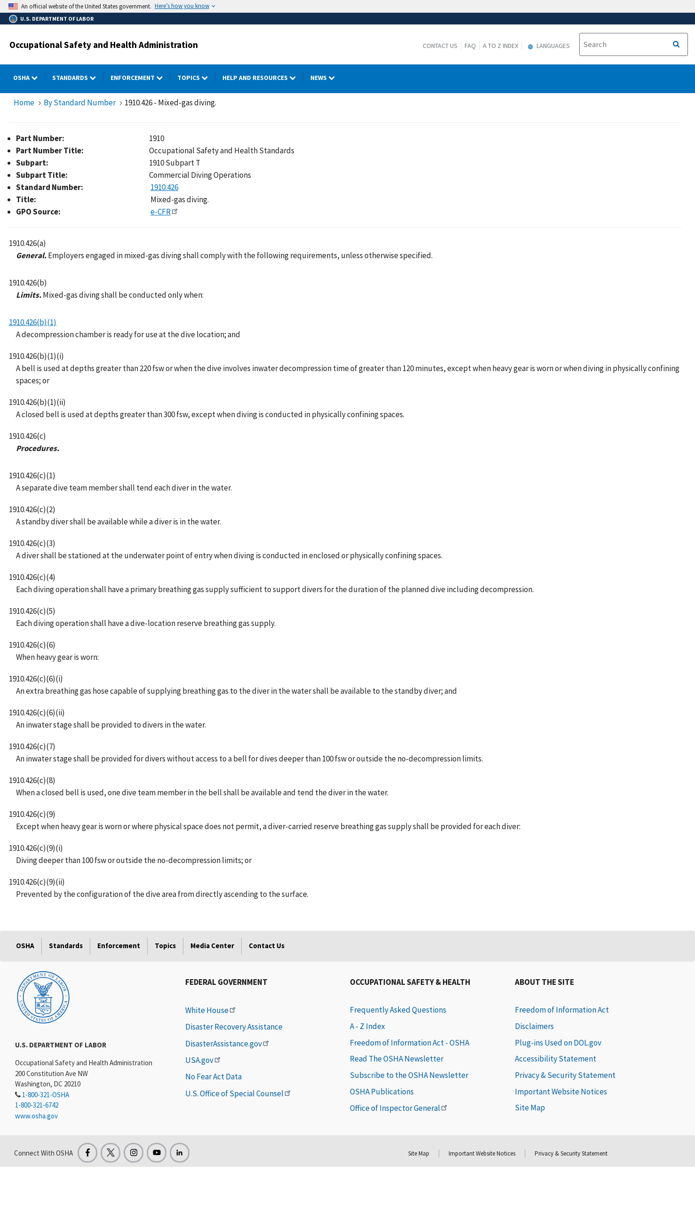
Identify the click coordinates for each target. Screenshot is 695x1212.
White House (211, 1010)
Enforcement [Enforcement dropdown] (140, 77)
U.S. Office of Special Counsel (238, 1093)
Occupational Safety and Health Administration (103, 44)
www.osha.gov (36, 1115)
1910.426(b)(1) (32, 322)
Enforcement (118, 945)
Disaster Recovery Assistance (234, 1027)
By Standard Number (80, 102)
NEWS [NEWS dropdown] (326, 77)
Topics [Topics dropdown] (196, 77)
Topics (165, 945)
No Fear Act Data (213, 1076)
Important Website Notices (561, 1091)
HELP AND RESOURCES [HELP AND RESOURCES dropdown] (262, 77)
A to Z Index (500, 45)
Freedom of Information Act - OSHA (409, 1043)
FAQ (470, 45)
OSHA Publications (382, 1091)
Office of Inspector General (399, 1108)
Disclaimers (534, 1026)
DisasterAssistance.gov (227, 1043)
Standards (66, 945)
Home (24, 102)
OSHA (25, 945)
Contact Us (440, 45)
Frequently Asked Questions (398, 1010)
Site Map (530, 1107)
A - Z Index (367, 1026)
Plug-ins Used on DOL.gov (558, 1043)
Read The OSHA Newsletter (396, 1059)
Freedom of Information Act (562, 1010)
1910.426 (164, 187)
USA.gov (203, 1060)
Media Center (212, 945)
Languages (547, 45)
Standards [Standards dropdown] (77, 77)
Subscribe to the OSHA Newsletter (409, 1075)
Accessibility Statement (555, 1059)
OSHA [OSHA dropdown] (29, 77)
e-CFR (164, 211)
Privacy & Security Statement (565, 1075)
